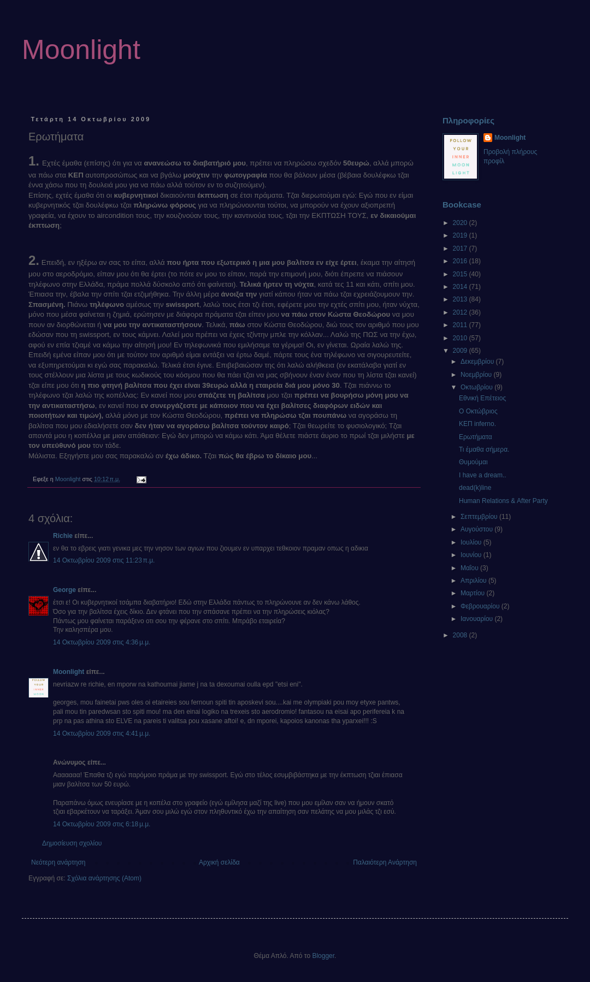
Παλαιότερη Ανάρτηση (385, 862)
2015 (461, 274)
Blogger (323, 956)
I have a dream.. (482, 475)
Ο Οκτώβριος (478, 411)
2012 (461, 312)
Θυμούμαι (473, 462)
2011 (461, 325)
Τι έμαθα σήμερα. (484, 449)
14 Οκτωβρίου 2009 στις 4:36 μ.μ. (101, 642)
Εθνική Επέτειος (482, 398)
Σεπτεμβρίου (480, 516)
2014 (461, 287)
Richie (63, 536)
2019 (461, 235)
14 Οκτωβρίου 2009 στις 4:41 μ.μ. (101, 733)
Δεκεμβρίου (478, 361)
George (64, 590)
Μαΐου (470, 568)
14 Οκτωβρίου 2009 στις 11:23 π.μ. (104, 560)
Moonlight (81, 49)
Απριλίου (474, 580)
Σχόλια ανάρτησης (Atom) (104, 878)
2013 (461, 299)
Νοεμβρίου (477, 374)
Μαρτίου (474, 593)
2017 (461, 248)
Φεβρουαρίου (481, 606)
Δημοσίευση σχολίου (72, 843)
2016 (461, 261)
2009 (461, 350)
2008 (461, 635)
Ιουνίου (472, 555)
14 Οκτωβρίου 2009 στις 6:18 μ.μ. (101, 824)
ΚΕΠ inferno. (477, 424)
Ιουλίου (472, 542)
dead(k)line (475, 488)
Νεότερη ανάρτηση (58, 862)
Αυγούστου (477, 529)
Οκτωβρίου (477, 387)
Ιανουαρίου (478, 619)
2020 (461, 223)
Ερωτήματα (475, 437)
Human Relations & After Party (503, 501)
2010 (461, 338)
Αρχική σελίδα (219, 862)
